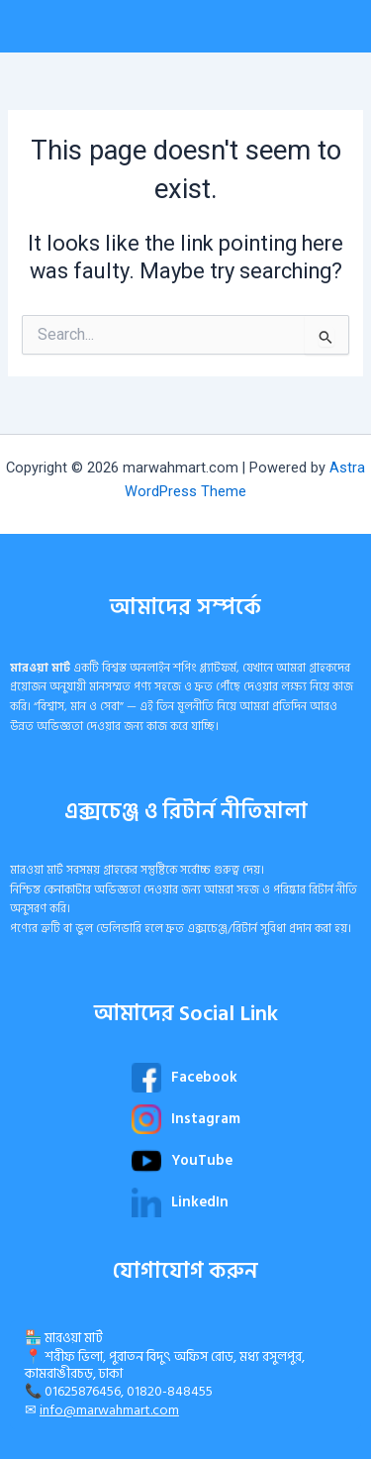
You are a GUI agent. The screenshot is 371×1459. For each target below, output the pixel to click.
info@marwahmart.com (109, 1410)
